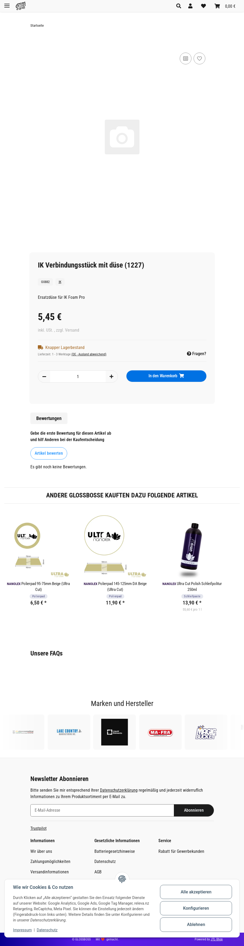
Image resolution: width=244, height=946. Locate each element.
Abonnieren (194, 810)
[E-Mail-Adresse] (102, 810)
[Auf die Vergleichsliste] (185, 58)
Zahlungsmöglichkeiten (50, 861)
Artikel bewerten (49, 453)
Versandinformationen (49, 871)
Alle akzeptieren (196, 891)
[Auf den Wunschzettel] (199, 58)
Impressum (22, 930)
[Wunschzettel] (203, 6)
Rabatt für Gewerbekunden (181, 851)
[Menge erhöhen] (111, 376)
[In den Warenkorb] (34, 42)
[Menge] (78, 376)
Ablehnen (196, 924)
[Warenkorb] (225, 6)
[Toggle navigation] (7, 3)
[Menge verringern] (44, 376)
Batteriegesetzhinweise (114, 851)
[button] (180, 6)
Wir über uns (41, 851)
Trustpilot (38, 828)
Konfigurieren (196, 908)
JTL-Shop (217, 939)
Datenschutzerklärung (119, 790)
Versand (72, 330)
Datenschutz (47, 930)
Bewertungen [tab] (49, 418)
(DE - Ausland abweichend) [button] (88, 354)
